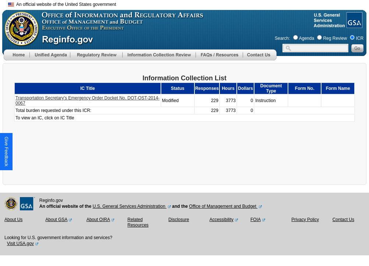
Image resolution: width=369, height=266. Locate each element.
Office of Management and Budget (223, 206)
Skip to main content (188, 3)
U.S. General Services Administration (129, 206)
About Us (13, 219)
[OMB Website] (19, 42)
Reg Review (335, 38)
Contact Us (343, 219)
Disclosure (178, 219)
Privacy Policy (305, 219)
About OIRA (98, 219)
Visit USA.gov (20, 243)
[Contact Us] (260, 59)
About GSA (56, 219)
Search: (282, 38)
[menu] (49, 54)
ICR (359, 38)
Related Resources (137, 222)
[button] (49, 54)
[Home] (16, 59)
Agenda (306, 38)
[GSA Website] (353, 25)
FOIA (255, 219)
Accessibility (221, 219)
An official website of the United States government (62, 4)
